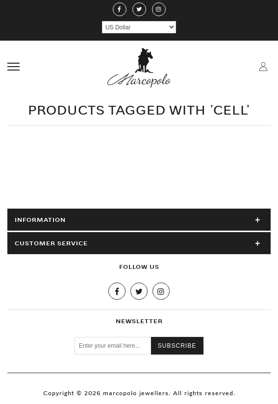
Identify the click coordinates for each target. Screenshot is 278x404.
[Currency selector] (139, 27)
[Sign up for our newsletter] (113, 346)
